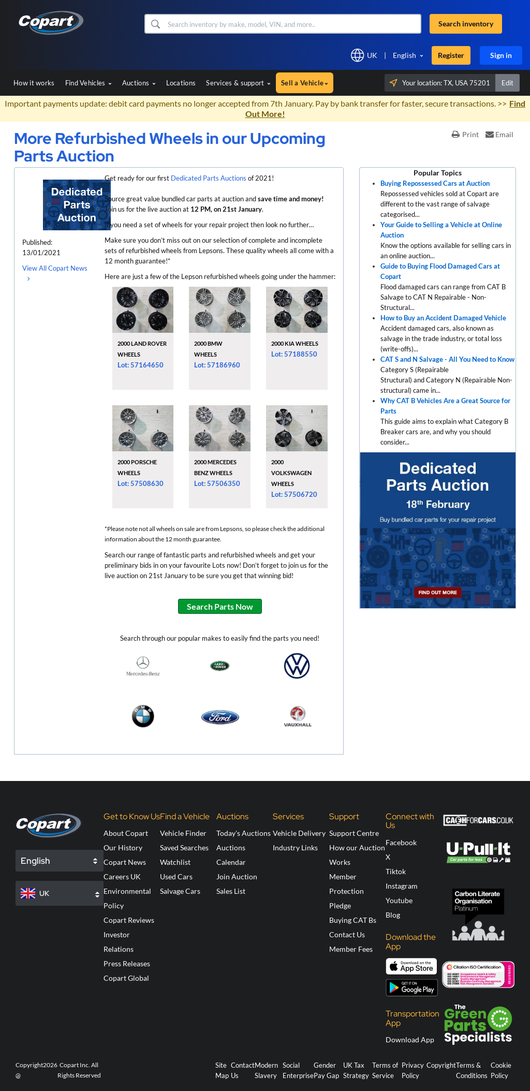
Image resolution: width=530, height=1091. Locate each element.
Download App (410, 1039)
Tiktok (396, 871)
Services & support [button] (238, 83)
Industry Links (295, 847)
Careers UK (122, 876)
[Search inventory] (293, 24)
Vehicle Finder (183, 833)
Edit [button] (507, 83)
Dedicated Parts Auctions (208, 178)
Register (451, 55)
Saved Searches (184, 847)
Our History (123, 847)
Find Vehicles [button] (88, 83)
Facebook (401, 842)
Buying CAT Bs (352, 920)
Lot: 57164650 (140, 365)
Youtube (399, 900)
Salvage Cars (180, 891)
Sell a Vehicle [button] (304, 83)
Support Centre (354, 833)
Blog (393, 914)
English (404, 55)
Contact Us (347, 934)
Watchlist (175, 862)
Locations (181, 83)
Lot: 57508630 (140, 483)
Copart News (125, 862)
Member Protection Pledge (346, 891)
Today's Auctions (243, 833)
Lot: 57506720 (294, 494)
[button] (155, 24)
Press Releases (127, 963)
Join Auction (236, 876)
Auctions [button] (139, 83)
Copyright (441, 1065)
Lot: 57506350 (217, 483)
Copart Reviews (129, 920)
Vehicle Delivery (299, 833)
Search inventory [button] (465, 23)
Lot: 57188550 (294, 354)
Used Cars (176, 876)
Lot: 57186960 (217, 365)
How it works (34, 83)
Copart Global (126, 978)
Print (465, 134)
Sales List (230, 891)
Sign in (501, 55)
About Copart (126, 833)
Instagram (402, 885)
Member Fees (351, 949)
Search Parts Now (220, 606)
